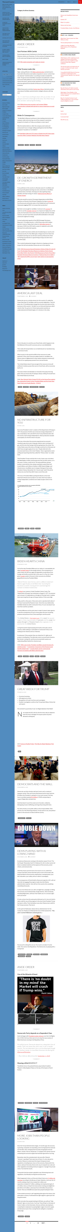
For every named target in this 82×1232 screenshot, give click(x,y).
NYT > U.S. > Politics (67, 35)
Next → (44, 1223)
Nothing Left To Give (7, 37)
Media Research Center (7, 225)
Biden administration (38, 72)
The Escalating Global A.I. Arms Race (70, 42)
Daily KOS (4, 262)
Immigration (61, 1)
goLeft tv (4, 264)
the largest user (34, 618)
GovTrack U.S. (5, 128)
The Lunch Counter (8, 2)
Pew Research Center (6, 241)
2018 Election (22, 954)
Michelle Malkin (5, 144)
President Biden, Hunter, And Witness (70, 28)
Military (4, 145)
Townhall (4, 194)
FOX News (4, 219)
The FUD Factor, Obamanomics (6, 41)
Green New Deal (34, 386)
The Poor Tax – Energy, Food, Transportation (6, 29)
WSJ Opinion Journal (6, 200)
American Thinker (6, 103)
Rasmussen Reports (6, 247)
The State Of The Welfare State (6, 34)
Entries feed (64, 114)
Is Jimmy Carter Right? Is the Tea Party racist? (6, 51)
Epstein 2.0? (64, 19)
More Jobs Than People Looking (33, 1137)
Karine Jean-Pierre (38, 89)
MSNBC (4, 227)
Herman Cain (5, 132)
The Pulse (4, 188)
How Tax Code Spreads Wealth (6, 19)
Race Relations (43, 1102)
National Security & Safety (47, 254)
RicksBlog (4, 266)
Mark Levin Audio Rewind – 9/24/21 (31, 383)
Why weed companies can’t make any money (32, 62)
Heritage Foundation (6, 130)
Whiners (39, 144)
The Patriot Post (5, 187)
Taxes (68, 1)
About (74, 1)
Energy (27, 528)
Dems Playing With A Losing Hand (31, 852)
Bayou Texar (5, 59)
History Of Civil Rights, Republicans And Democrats (7, 14)
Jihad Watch (5, 136)
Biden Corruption (65, 22)
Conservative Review (6, 115)
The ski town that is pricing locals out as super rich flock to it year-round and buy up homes (70, 68)
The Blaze (4, 175)
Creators (4, 121)
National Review (5, 153)
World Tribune (5, 198)
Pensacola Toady (5, 239)
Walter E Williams (6, 196)
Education (36, 954)
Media (26, 144)
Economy (21, 144)
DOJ (19, 751)
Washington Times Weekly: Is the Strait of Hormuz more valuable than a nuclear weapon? (70, 94)
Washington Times (6, 252)
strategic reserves (31, 211)
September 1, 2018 (44, 1056)
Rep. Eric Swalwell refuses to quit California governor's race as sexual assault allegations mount (69, 99)
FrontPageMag (5, 126)
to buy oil (50, 201)
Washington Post (5, 251)
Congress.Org (5, 114)
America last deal (30, 293)
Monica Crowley (5, 147)
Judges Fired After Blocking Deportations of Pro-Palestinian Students (69, 47)
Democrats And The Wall (35, 784)
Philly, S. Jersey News (6, 245)
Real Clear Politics (6, 169)
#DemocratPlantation (23, 1052)
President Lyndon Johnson (36, 1036)
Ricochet (4, 171)
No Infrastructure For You (33, 421)
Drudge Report (5, 124)
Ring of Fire (4, 268)
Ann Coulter (5, 104)
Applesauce (4, 261)
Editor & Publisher (6, 217)
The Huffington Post (6, 270)
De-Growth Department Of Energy (34, 179)
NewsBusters (5, 155)
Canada (22, 576)
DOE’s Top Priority (29, 253)
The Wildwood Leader (7, 249)
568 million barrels (44, 224)
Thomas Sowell (5, 192)
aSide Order (25, 967)
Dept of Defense (5, 123)
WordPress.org (64, 119)
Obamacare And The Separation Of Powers (7, 63)
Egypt (31, 656)
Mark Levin (4, 140)
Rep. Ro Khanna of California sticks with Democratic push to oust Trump (70, 88)
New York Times (5, 229)
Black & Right (5, 108)
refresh (21, 591)
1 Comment (33, 296)
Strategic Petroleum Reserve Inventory (28, 254)
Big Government (5, 106)
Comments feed (64, 116)
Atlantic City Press (6, 208)
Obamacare (21, 956)
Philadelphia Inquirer (6, 243)
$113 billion (34, 797)
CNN (3, 210)
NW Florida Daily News (7, 230)
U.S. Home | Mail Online (69, 54)
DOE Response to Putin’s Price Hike (45, 253)
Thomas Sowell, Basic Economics (6, 56)
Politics (32, 144)
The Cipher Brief (5, 177)
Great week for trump (33, 689)
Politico (4, 164)
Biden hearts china (31, 561)
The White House (6, 190)
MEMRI (4, 142)
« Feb (4, 86)
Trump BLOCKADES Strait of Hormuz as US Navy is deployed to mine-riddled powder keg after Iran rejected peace (70, 74)
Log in (62, 111)
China (20, 386)
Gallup (3, 221)
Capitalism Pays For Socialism (6, 46)
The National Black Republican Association (6, 184)
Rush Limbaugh (5, 173)
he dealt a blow (25, 570)
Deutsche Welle (5, 215)
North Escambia (5, 156)
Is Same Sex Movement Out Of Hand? (6, 24)
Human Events (5, 134)
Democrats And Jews (66, 25)
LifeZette (4, 138)
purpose (48, 209)
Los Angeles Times (6, 223)
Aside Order (25, 44)
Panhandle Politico (6, 158)
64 (38, 1223)
